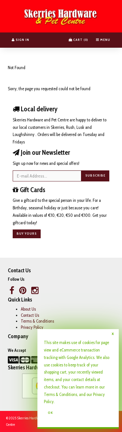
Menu (103, 40)
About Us (28, 309)
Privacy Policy (32, 327)
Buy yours (27, 233)
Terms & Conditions (37, 321)
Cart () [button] (78, 40)
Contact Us (30, 315)
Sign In (20, 40)
